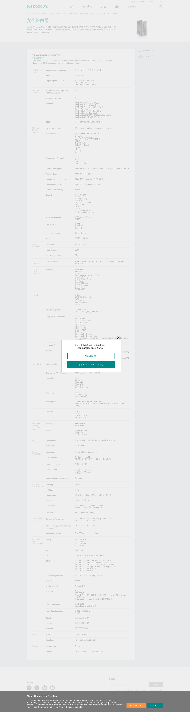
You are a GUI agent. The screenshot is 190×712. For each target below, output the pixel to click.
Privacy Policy (65, 707)
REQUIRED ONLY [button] (136, 706)
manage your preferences (71, 705)
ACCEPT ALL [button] (155, 706)
